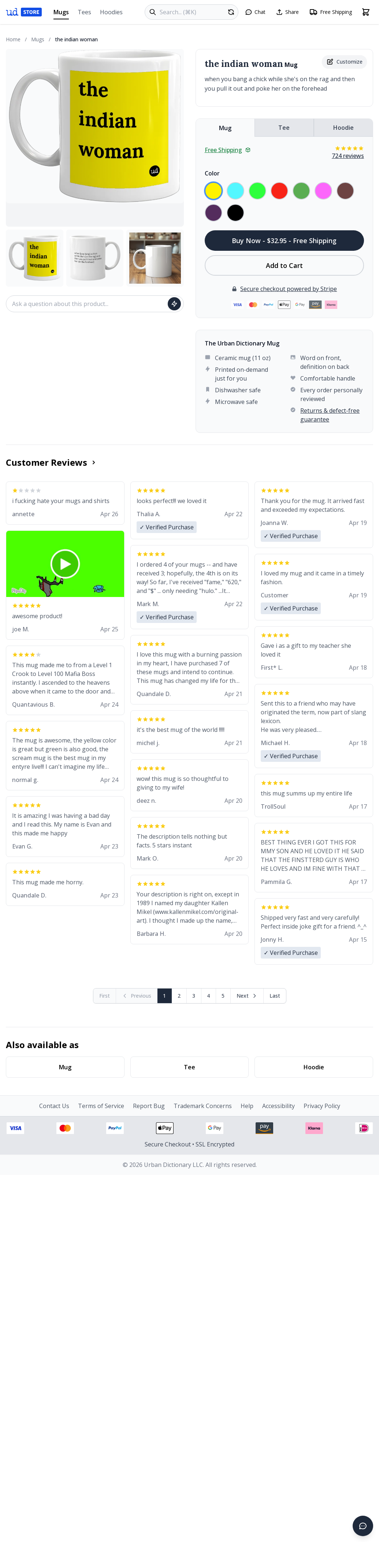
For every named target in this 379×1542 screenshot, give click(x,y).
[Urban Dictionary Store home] (24, 12)
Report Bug (149, 1106)
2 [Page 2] (179, 995)
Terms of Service (101, 1106)
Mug (225, 128)
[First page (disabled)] (104, 996)
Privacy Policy (322, 1106)
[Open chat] (255, 12)
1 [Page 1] (164, 995)
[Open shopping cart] (365, 12)
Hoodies (111, 12)
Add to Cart (284, 265)
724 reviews (348, 156)
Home (13, 39)
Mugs (61, 13)
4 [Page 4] (208, 995)
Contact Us (54, 1106)
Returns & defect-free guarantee (330, 415)
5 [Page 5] (223, 995)
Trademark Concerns (203, 1106)
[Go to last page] (275, 996)
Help (247, 1106)
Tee (284, 128)
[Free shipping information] (330, 12)
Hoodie (343, 128)
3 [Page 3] (193, 995)
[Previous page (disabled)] (136, 996)
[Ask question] (174, 303)
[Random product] (231, 12)
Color (212, 173)
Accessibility (278, 1106)
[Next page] (247, 996)
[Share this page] (287, 12)
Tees (84, 12)
